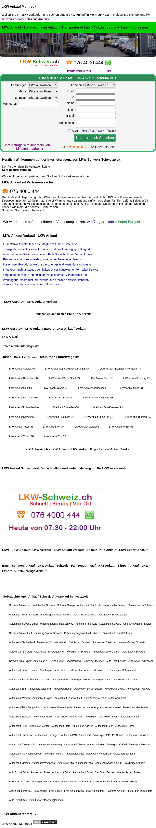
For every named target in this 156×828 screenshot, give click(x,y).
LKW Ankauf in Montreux (85, 14)
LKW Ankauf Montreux (19, 6)
